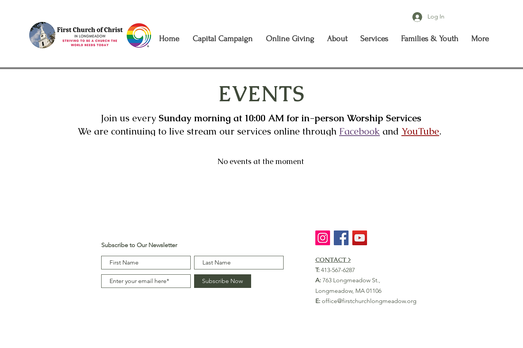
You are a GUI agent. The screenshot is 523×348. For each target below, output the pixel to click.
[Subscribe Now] (222, 281)
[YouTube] (359, 237)
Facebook (359, 131)
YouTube (420, 131)
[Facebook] (341, 237)
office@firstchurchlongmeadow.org (369, 301)
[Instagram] (322, 237)
